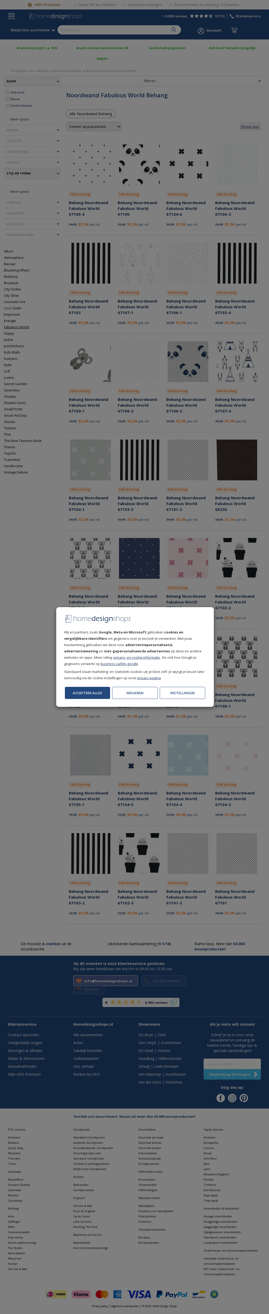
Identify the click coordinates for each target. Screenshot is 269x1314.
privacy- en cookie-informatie (136, 657)
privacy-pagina (149, 678)
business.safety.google (119, 663)
